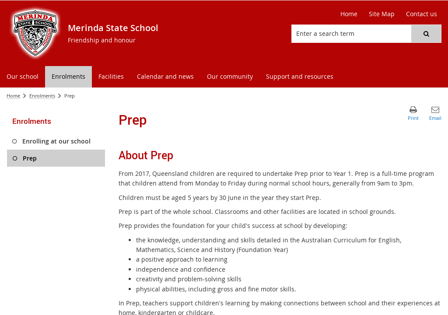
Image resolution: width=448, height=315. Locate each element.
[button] (426, 33)
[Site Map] (381, 14)
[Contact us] (421, 14)
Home (13, 95)
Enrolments (42, 95)
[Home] (349, 14)
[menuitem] (22, 77)
